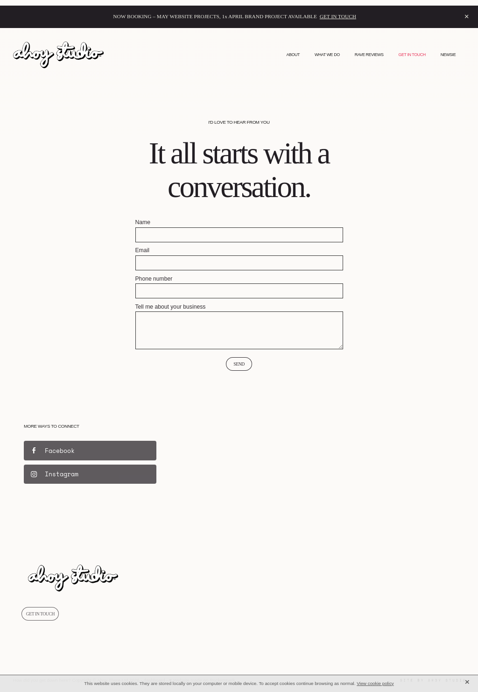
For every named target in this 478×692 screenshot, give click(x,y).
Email (142, 250)
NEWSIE (448, 54)
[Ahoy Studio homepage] (58, 55)
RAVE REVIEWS (369, 54)
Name (142, 222)
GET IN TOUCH (338, 16)
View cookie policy (375, 683)
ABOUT (293, 54)
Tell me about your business (170, 307)
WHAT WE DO (327, 54)
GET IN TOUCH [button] (40, 613)
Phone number (154, 279)
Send (239, 364)
